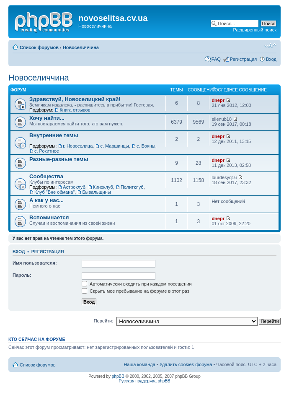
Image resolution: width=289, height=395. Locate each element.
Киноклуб (103, 187)
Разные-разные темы (58, 159)
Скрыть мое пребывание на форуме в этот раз (135, 291)
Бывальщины (96, 192)
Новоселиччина (81, 47)
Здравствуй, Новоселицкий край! (75, 99)
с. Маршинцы (114, 145)
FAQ (216, 59)
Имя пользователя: (35, 262)
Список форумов (39, 47)
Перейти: (104, 320)
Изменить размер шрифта (270, 45)
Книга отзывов (74, 109)
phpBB (118, 376)
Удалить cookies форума (186, 364)
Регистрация (243, 59)
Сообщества (46, 176)
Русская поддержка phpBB (144, 381)
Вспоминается (49, 217)
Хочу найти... (47, 118)
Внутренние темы (53, 135)
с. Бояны (146, 145)
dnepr (218, 100)
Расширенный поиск (254, 29)
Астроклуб (74, 187)
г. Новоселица (78, 145)
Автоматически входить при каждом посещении (137, 283)
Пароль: (22, 275)
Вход (271, 59)
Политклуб (132, 187)
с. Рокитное (46, 150)
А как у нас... (46, 200)
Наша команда (139, 364)
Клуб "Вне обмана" (54, 192)
